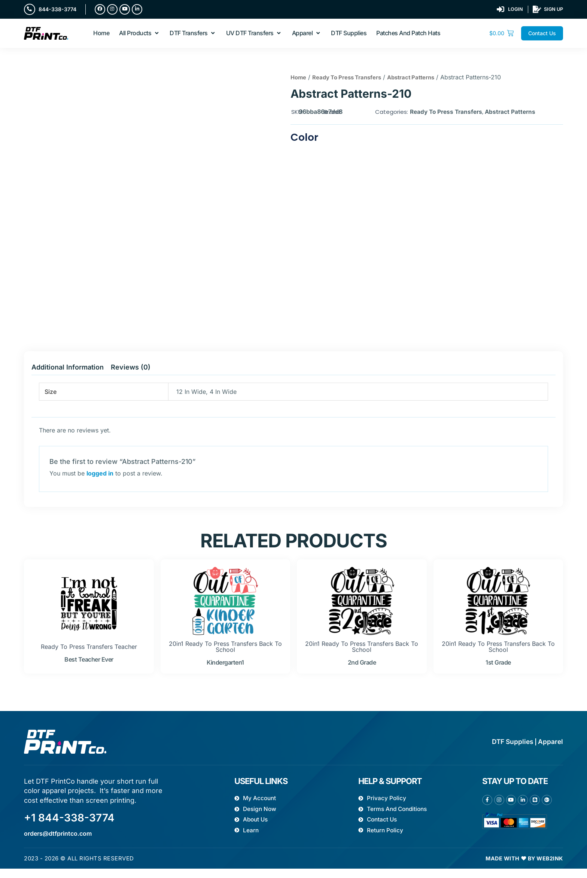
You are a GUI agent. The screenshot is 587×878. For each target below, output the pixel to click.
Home (299, 79)
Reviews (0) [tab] (130, 369)
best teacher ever (88, 661)
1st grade (498, 664)
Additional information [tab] (67, 369)
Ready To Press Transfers (352, 79)
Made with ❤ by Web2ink (522, 867)
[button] (139, 34)
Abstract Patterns (422, 79)
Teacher (126, 649)
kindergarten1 (225, 664)
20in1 (176, 646)
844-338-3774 (58, 9)
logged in (99, 475)
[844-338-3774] (30, 10)
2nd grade (362, 664)
